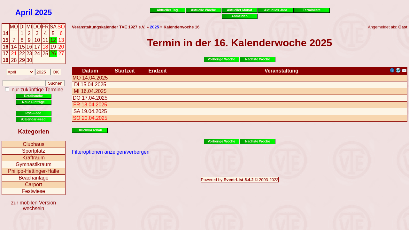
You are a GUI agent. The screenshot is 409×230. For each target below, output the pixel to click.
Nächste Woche (257, 59)
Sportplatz (33, 151)
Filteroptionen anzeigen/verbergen (111, 152)
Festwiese (33, 191)
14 (5, 33)
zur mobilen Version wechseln (33, 205)
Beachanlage (33, 177)
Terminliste (311, 10)
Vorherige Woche (221, 59)
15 (5, 40)
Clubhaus (33, 144)
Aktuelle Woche (203, 10)
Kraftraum (33, 157)
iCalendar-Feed (33, 119)
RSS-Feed (34, 113)
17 (5, 53)
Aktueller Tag (167, 10)
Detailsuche (33, 96)
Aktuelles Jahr (275, 10)
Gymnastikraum (33, 164)
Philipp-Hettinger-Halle (33, 171)
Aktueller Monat (239, 10)
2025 (43, 12)
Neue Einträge (33, 102)
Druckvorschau (90, 130)
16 (5, 47)
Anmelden (239, 16)
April (24, 12)
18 (5, 60)
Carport (33, 184)
